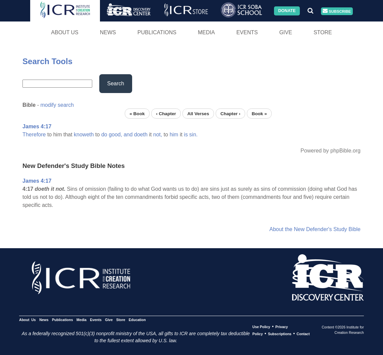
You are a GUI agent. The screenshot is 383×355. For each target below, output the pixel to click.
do (104, 134)
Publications (157, 32)
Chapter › (230, 113)
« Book (137, 113)
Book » (259, 113)
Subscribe (337, 11)
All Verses (198, 113)
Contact (303, 334)
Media (206, 32)
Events (247, 32)
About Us (64, 32)
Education (137, 320)
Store (323, 32)
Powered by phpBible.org (330, 150)
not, (157, 134)
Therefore (34, 134)
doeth (141, 134)
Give (285, 32)
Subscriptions (279, 334)
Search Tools (47, 61)
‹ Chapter (166, 113)
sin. (193, 134)
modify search (57, 105)
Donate (286, 10)
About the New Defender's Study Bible (315, 229)
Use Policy (261, 327)
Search (115, 83)
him (174, 134)
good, (115, 134)
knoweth (84, 134)
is (186, 134)
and (128, 134)
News (108, 32)
